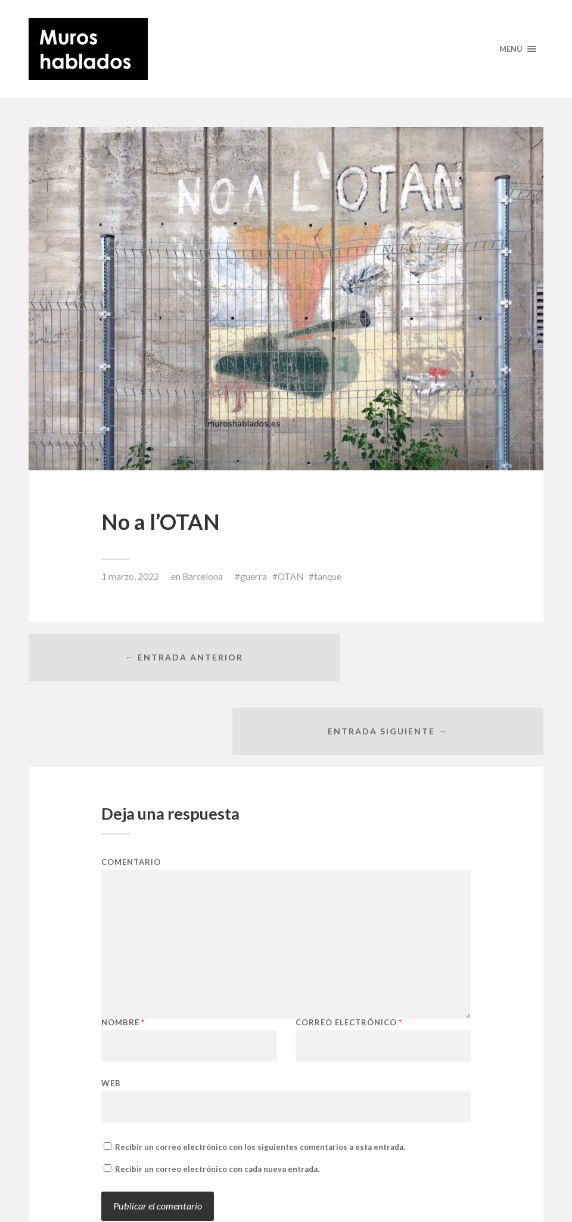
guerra (253, 576)
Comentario (131, 796)
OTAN (290, 576)
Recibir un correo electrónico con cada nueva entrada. (217, 1103)
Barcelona (202, 576)
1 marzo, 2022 (130, 576)
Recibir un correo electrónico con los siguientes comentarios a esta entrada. (260, 1080)
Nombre (123, 956)
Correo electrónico (349, 956)
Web (111, 1016)
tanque (327, 576)
